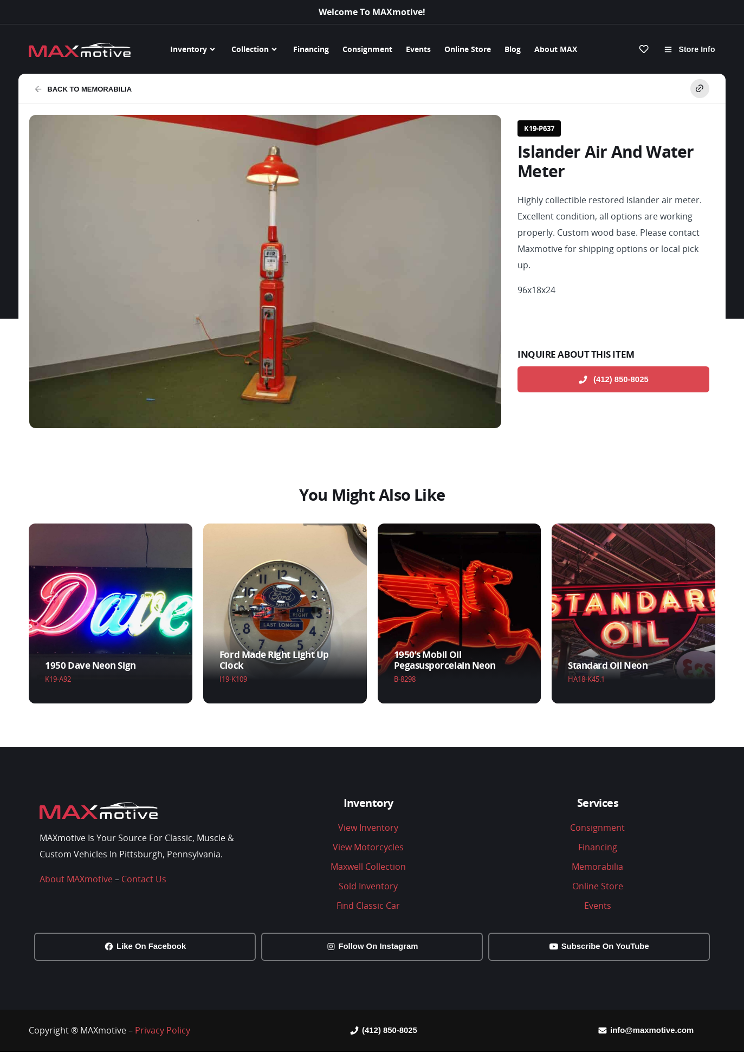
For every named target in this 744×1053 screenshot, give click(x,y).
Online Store (467, 49)
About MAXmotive (76, 879)
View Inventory (368, 827)
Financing (311, 49)
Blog (512, 49)
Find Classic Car (368, 905)
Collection (255, 49)
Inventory (194, 49)
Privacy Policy (162, 1031)
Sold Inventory (368, 886)
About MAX (555, 49)
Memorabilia (597, 866)
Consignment (367, 49)
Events (418, 49)
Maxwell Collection (368, 866)
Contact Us (143, 879)
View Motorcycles (368, 847)
